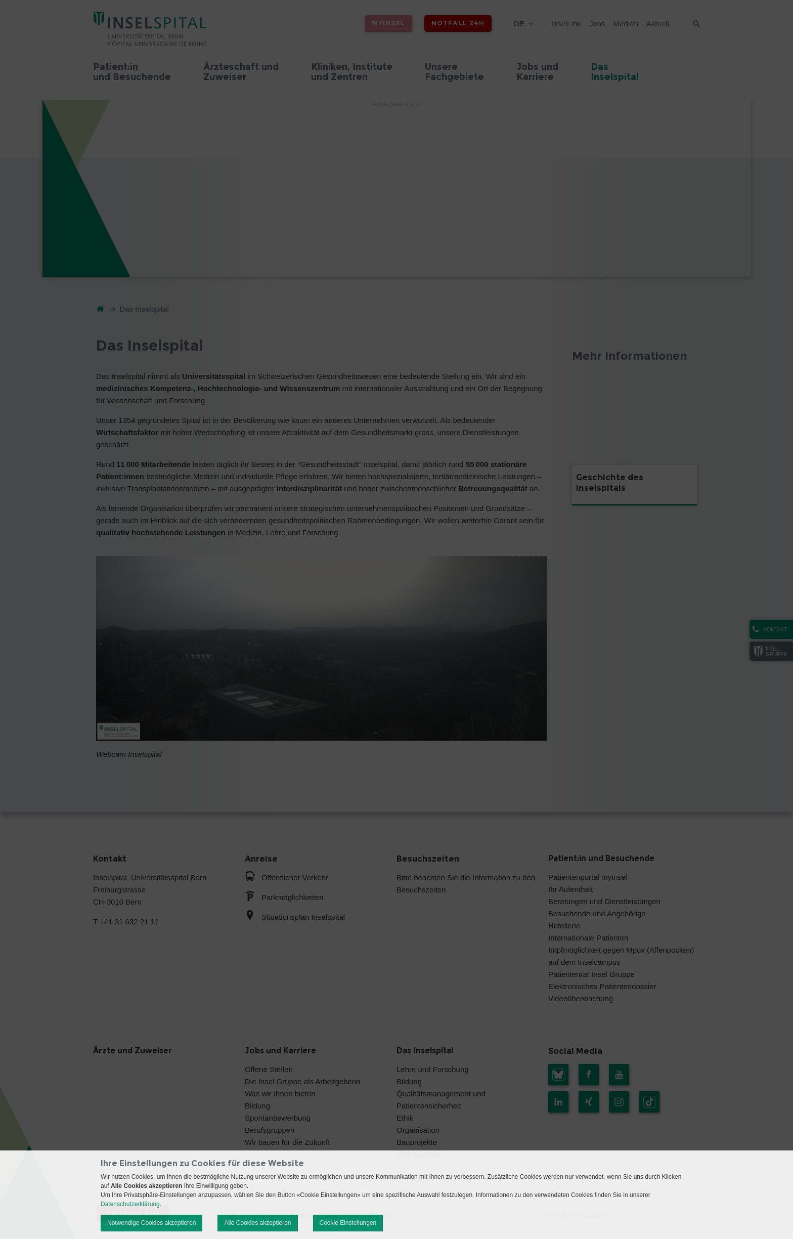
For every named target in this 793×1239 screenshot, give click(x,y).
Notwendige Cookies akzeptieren (151, 1222)
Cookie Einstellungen (348, 1222)
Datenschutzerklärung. (131, 1204)
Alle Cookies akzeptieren (257, 1222)
